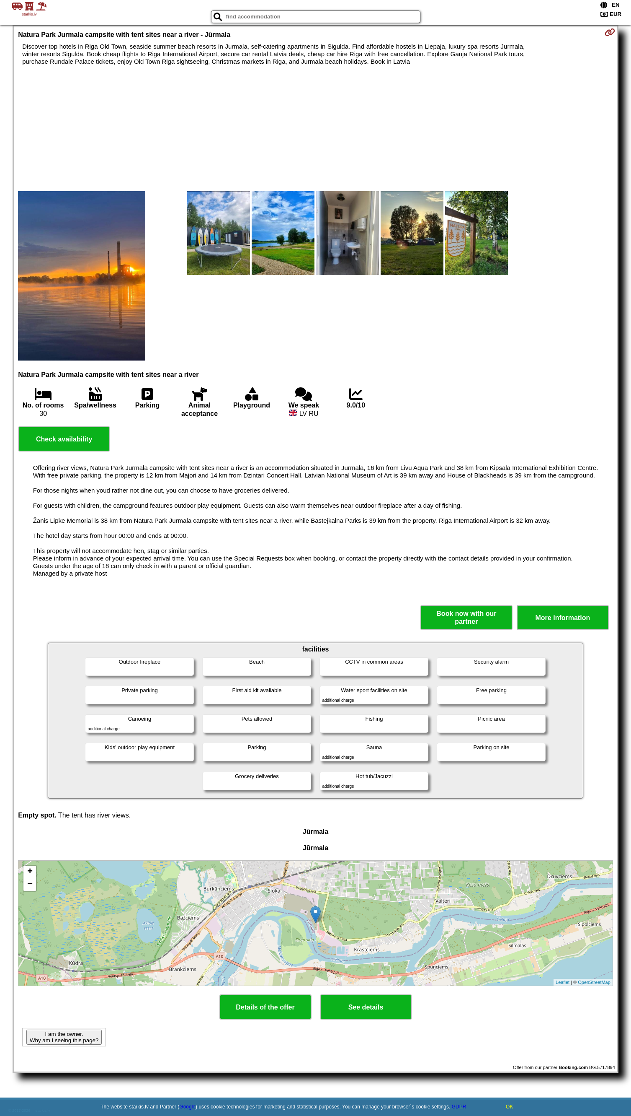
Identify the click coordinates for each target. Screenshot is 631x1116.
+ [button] (30, 872)
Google (187, 1107)
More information (563, 617)
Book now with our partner (466, 617)
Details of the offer (265, 1007)
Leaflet (562, 982)
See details (366, 1007)
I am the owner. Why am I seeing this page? (64, 1037)
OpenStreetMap (594, 982)
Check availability (64, 439)
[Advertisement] (315, 128)
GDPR (459, 1107)
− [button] (30, 884)
